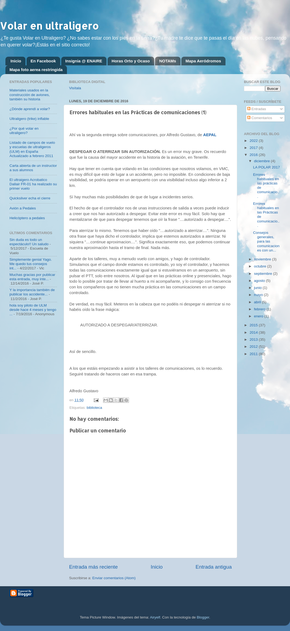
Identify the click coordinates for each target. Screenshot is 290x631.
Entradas (256, 109)
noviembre (263, 259)
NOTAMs (167, 61)
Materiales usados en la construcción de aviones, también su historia (29, 94)
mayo (259, 295)
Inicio (16, 61)
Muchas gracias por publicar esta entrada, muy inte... (32, 277)
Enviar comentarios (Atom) (114, 578)
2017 (254, 148)
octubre (260, 266)
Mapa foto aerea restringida (36, 69)
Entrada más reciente (93, 567)
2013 (254, 339)
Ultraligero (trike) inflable (29, 119)
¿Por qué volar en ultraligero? (23, 130)
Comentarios (259, 118)
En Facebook (43, 61)
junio (258, 288)
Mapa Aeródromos (203, 61)
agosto (260, 281)
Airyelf (155, 617)
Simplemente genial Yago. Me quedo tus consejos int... (30, 263)
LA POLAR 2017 (266, 167)
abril (258, 302)
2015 (254, 325)
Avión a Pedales (22, 208)
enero (259, 316)
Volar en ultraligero (49, 26)
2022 (254, 141)
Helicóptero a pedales (27, 218)
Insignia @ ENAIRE (83, 61)
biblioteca (94, 408)
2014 (254, 332)
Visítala (75, 88)
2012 (254, 347)
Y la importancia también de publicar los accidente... (32, 292)
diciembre (262, 161)
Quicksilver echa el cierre (29, 198)
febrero (260, 309)
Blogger (203, 617)
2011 (254, 354)
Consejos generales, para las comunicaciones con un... (266, 241)
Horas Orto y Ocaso (131, 61)
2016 (254, 155)
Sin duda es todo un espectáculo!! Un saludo (29, 242)
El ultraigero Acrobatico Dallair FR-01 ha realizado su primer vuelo (33, 184)
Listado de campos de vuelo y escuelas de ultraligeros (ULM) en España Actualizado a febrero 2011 (32, 149)
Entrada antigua (214, 567)
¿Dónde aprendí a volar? (29, 109)
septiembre (263, 274)
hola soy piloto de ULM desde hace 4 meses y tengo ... (32, 309)
